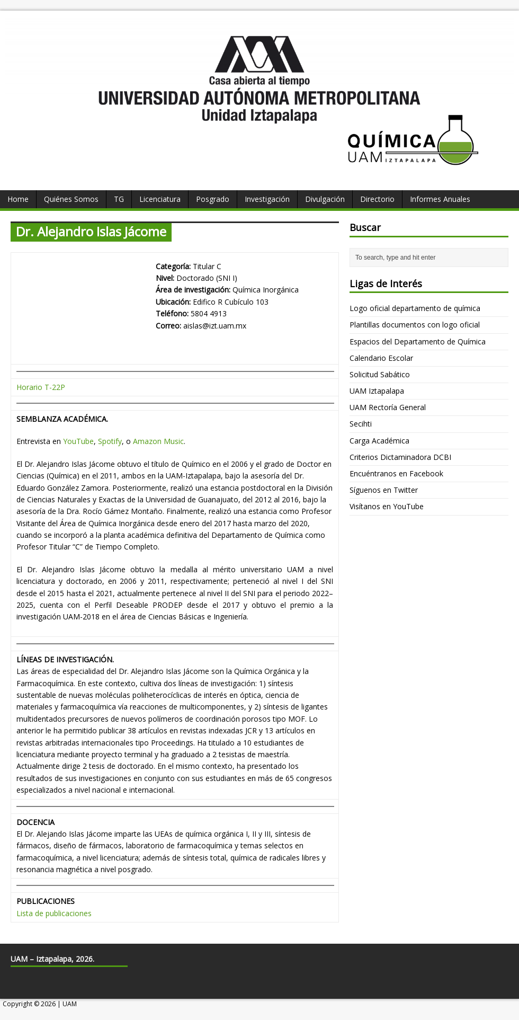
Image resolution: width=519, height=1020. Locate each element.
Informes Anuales (440, 199)
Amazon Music (158, 441)
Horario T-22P (40, 387)
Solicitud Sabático (380, 374)
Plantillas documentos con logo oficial (415, 325)
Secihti (361, 424)
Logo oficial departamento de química (415, 308)
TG (119, 199)
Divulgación (325, 199)
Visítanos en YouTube (387, 506)
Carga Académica (379, 441)
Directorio (377, 199)
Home (18, 199)
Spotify (110, 441)
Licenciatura (160, 199)
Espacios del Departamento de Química (418, 341)
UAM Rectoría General (388, 407)
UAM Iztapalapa (377, 391)
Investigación (267, 199)
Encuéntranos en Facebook (396, 473)
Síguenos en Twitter (384, 490)
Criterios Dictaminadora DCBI (400, 457)
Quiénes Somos (71, 199)
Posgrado (212, 199)
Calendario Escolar (381, 358)
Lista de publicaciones (54, 913)
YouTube (78, 441)
